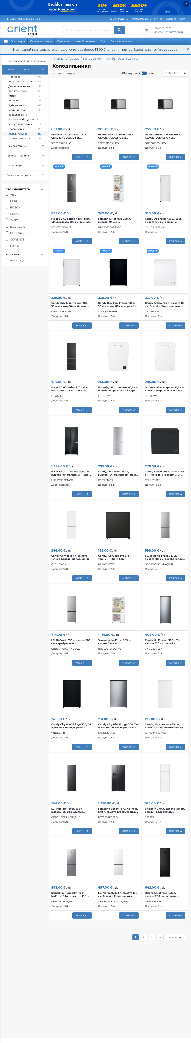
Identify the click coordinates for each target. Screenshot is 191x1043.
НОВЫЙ (59, 166)
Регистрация (174, 32)
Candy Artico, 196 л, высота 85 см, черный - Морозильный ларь (164, 473)
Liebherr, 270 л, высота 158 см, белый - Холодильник (165, 810)
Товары (74, 58)
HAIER (14, 246)
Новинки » (24, 77)
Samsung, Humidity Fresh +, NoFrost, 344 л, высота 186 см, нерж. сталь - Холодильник (71, 894)
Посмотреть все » (24, 138)
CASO (14, 220)
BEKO (14, 201)
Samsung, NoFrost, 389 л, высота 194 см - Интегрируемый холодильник (118, 642)
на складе (17, 260)
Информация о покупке (147, 18)
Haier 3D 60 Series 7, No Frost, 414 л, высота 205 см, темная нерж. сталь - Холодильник (70, 220)
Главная (59, 58)
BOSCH (15, 207)
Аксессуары (27, 165)
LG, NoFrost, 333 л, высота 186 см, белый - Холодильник (117, 894)
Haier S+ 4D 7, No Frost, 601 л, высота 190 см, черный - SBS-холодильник (70, 473)
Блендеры (24, 100)
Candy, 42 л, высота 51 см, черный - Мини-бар (115, 557)
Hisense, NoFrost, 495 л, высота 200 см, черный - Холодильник (161, 894)
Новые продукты (118, 18)
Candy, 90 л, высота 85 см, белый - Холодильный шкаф (164, 726)
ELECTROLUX (19, 233)
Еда (103, 41)
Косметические (24, 91)
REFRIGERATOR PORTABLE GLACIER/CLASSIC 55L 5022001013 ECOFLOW (69, 136)
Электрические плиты (24, 81)
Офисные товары (41, 41)
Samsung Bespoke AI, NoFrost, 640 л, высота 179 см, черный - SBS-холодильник (118, 810)
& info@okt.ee (23, 18)
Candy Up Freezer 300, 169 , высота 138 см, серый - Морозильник (162, 642)
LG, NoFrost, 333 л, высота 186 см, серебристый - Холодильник (70, 642)
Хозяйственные (85, 41)
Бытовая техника (121, 41)
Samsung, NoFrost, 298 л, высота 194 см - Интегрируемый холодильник (118, 220)
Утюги (24, 96)
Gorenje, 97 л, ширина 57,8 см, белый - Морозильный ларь (164, 389)
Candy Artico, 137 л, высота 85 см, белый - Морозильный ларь (164, 304)
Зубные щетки (24, 105)
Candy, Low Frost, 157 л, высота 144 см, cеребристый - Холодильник (118, 473)
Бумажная (63, 41)
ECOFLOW (18, 226)
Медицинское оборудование (24, 112)
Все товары (14, 41)
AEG (13, 194)
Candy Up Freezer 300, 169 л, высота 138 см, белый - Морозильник (163, 220)
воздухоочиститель (24, 124)
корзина (82, 156)
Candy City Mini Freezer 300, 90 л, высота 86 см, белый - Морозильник (69, 304)
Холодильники (24, 134)
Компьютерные (27, 145)
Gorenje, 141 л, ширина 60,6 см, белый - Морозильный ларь (118, 389)
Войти (158, 32)
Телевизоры (24, 129)
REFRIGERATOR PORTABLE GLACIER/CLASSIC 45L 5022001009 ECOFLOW (162, 136)
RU (182, 18)
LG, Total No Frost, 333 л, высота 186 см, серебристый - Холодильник (164, 557)
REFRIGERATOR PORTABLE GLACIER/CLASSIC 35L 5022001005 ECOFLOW (115, 136)
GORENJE (17, 239)
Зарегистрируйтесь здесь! (156, 49)
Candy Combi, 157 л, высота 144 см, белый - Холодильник (70, 557)
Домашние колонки (24, 86)
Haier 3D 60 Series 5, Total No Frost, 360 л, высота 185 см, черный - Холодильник (70, 389)
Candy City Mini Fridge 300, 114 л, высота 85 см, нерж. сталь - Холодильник (118, 726)
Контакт (171, 18)
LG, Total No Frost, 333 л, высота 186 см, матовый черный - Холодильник (67, 810)
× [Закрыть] (186, 3)
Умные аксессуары (27, 175)
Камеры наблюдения (24, 119)
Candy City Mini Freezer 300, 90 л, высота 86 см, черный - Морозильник (117, 304)
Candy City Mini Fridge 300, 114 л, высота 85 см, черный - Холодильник (71, 726)
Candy (14, 214)
